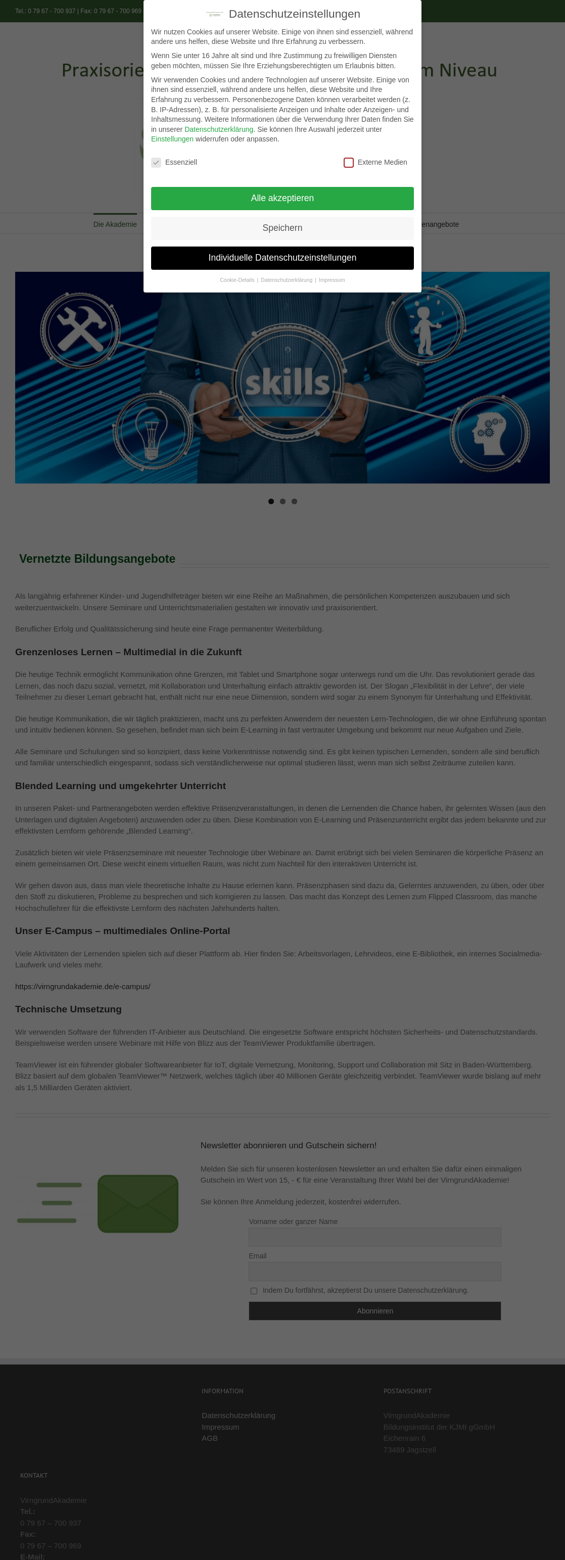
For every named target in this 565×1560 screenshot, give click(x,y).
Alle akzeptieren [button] (282, 196)
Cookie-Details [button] (238, 278)
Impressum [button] (332, 278)
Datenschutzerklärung (218, 128)
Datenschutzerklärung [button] (287, 278)
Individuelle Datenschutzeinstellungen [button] (283, 256)
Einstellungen (172, 137)
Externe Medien (375, 161)
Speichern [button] (283, 226)
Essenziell (174, 161)
